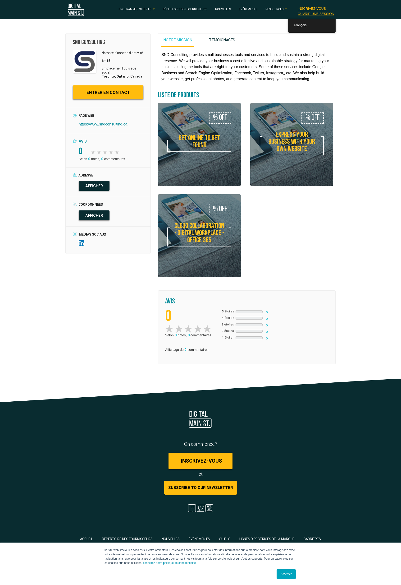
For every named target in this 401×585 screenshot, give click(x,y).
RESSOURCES (274, 9)
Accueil (86, 539)
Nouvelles (223, 9)
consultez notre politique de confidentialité (169, 563)
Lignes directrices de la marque (267, 539)
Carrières (312, 539)
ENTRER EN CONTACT (108, 92)
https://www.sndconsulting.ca (103, 124)
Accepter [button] (286, 574)
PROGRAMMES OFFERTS (135, 9)
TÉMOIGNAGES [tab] (222, 39)
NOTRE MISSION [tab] (177, 39)
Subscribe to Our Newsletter (200, 487)
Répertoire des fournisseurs (185, 9)
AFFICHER (94, 185)
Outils (224, 539)
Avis (83, 141)
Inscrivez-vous (312, 8)
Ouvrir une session (316, 14)
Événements (248, 9)
